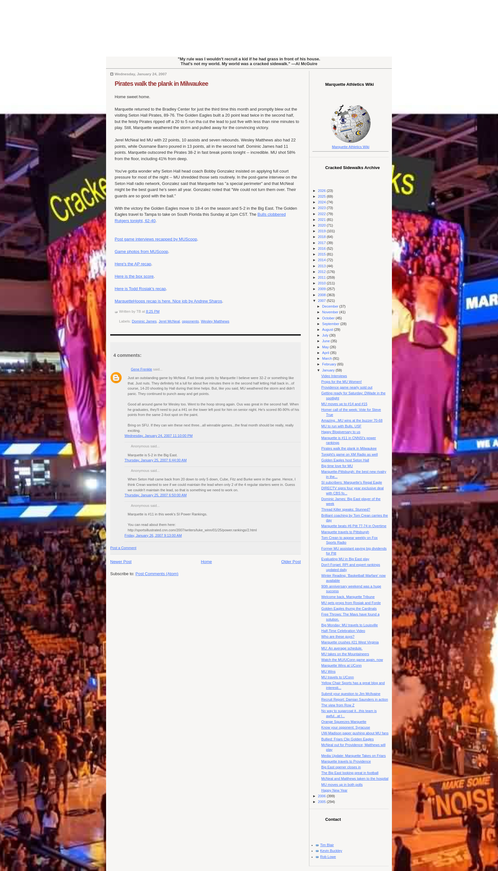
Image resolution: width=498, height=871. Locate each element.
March (327, 358)
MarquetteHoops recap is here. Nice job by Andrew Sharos (168, 301)
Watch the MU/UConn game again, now (352, 660)
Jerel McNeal (169, 321)
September (331, 324)
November (330, 312)
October (328, 318)
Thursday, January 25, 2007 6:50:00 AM (155, 495)
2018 (322, 237)
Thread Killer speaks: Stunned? (345, 509)
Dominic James (144, 321)
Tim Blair (327, 845)
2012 (322, 272)
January (328, 370)
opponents (190, 321)
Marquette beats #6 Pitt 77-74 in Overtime (354, 526)
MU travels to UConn (337, 677)
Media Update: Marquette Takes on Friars (353, 756)
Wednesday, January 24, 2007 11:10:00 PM (158, 436)
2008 (322, 295)
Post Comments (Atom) (157, 573)
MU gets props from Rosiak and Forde (351, 603)
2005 (322, 802)
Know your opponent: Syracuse (345, 727)
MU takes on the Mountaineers (345, 654)
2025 (322, 196)
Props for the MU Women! (341, 382)
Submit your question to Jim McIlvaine (350, 694)
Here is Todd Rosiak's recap (140, 288)
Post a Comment (123, 548)
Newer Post (120, 561)
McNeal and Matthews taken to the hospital (354, 778)
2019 (322, 231)
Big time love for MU (337, 466)
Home (206, 561)
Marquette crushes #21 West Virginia (350, 642)
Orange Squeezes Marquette (344, 722)
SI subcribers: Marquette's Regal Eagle (351, 482)
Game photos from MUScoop (141, 251)
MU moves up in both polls (342, 784)
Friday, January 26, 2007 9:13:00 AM (153, 535)
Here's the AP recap (133, 264)
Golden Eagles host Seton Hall (345, 460)
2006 (322, 796)
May (326, 347)
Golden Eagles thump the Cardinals (349, 608)
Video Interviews (334, 376)
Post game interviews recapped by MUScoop (156, 239)
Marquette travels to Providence (346, 761)
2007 (322, 301)
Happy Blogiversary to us (340, 432)
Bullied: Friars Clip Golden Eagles (347, 739)
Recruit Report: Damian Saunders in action (354, 699)
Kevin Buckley (331, 851)
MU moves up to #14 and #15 (344, 404)
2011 (322, 277)
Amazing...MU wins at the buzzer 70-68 (352, 420)
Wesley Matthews (215, 321)
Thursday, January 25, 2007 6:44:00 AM (155, 460)
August (328, 329)
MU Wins (328, 671)
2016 (322, 248)
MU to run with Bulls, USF (341, 426)
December (330, 306)
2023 (322, 208)
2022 (322, 214)
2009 (322, 289)
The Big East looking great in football (350, 773)
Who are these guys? (337, 636)
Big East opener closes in (341, 767)
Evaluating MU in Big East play (345, 559)
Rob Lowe (328, 857)
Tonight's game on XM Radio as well (349, 454)
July (325, 335)
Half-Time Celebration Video (343, 631)
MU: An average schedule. (342, 648)
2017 (322, 243)
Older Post (291, 561)
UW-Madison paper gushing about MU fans (355, 733)
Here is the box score (134, 276)
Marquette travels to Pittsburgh (345, 532)
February (329, 364)
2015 (322, 254)
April (326, 353)
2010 (322, 283)
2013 (322, 266)
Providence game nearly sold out (347, 387)
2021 (322, 219)
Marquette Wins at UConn (341, 665)
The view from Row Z (337, 705)
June (326, 341)
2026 (322, 191)
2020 (322, 225)
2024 (322, 202)
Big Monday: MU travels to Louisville (349, 625)
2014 (322, 260)
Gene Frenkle (141, 369)
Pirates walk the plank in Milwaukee (161, 83)
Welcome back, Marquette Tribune (348, 597)
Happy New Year (334, 790)
